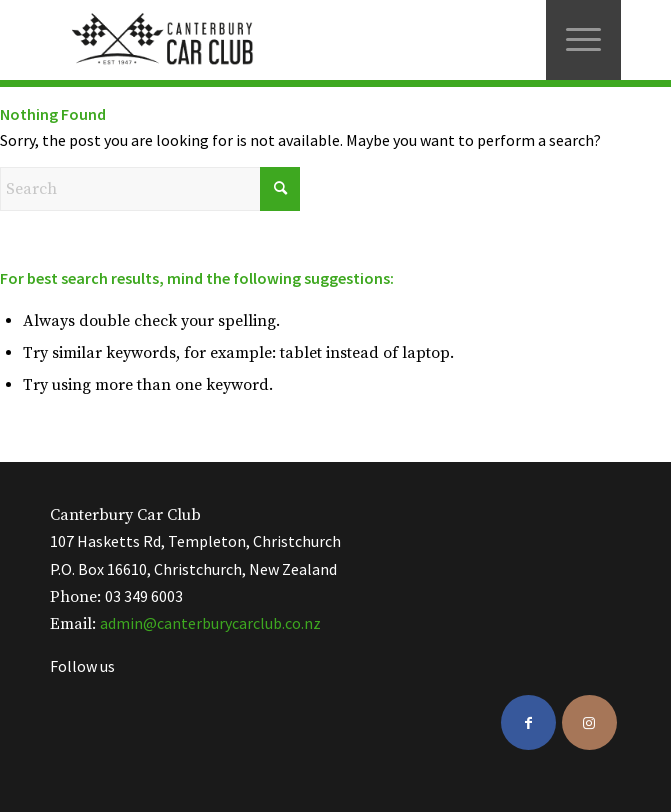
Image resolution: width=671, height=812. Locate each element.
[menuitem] (583, 40)
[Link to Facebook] (528, 722)
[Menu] (583, 40)
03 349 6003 (144, 596)
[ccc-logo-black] (278, 40)
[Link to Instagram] (589, 722)
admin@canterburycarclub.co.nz (210, 623)
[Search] (150, 189)
